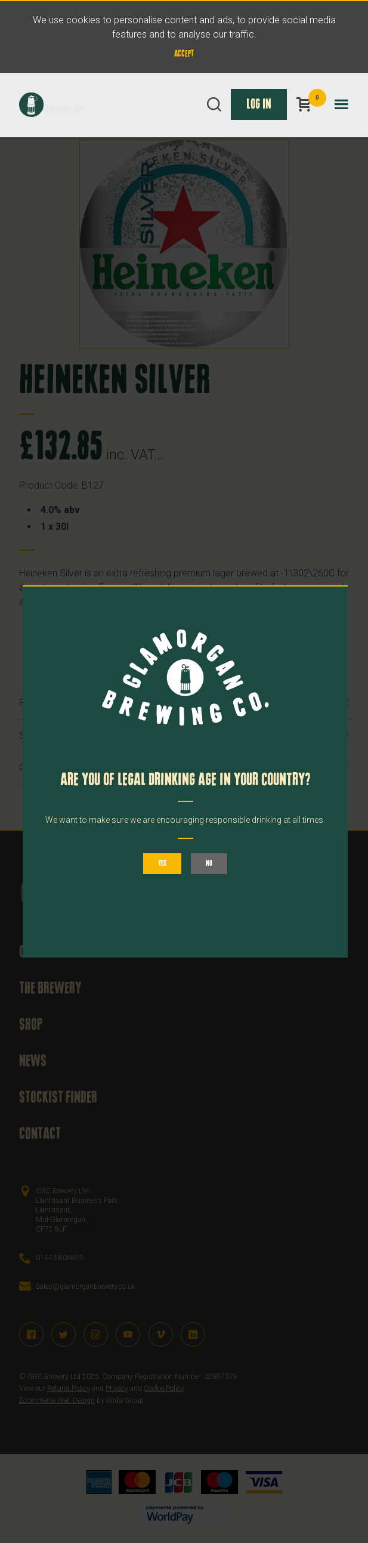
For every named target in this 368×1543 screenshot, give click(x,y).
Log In (258, 104)
